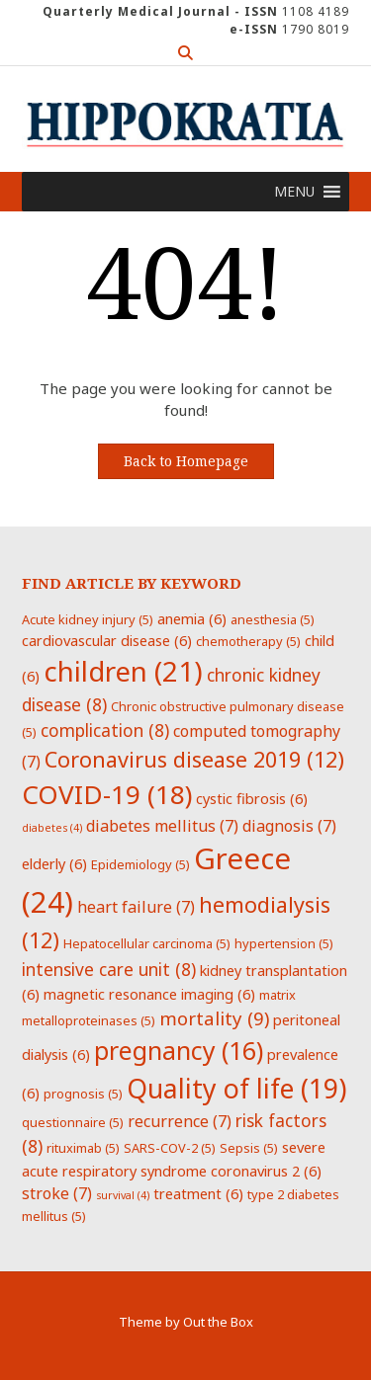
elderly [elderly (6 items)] (54, 863)
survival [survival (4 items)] (122, 1195)
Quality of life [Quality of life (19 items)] (236, 1088)
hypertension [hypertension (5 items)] (283, 943)
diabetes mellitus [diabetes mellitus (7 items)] (162, 826)
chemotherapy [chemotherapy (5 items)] (248, 641)
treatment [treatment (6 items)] (198, 1193)
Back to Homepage (186, 461)
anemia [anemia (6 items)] (192, 618)
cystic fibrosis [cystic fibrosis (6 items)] (252, 798)
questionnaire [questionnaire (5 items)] (73, 1122)
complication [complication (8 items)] (105, 730)
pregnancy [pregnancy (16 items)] (178, 1050)
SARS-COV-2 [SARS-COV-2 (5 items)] (170, 1148)
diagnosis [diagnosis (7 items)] (289, 826)
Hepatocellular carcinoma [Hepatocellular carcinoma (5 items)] (147, 943)
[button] (294, 191)
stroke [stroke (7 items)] (57, 1193)
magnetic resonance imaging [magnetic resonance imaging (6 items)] (149, 994)
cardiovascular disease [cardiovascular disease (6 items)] (107, 640)
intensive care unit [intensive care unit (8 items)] (109, 969)
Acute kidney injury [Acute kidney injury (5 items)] (87, 619)
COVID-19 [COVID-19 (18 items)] (107, 794)
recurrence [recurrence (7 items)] (180, 1121)
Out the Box (218, 1322)
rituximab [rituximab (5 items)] (83, 1148)
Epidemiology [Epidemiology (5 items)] (140, 864)
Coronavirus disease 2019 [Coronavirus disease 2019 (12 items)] (194, 759)
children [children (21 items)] (123, 671)
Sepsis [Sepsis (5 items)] (249, 1148)
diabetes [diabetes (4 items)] (52, 828)
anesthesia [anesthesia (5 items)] (273, 619)
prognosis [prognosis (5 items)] (83, 1093)
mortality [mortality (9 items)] (214, 1018)
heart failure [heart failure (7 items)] (136, 907)
